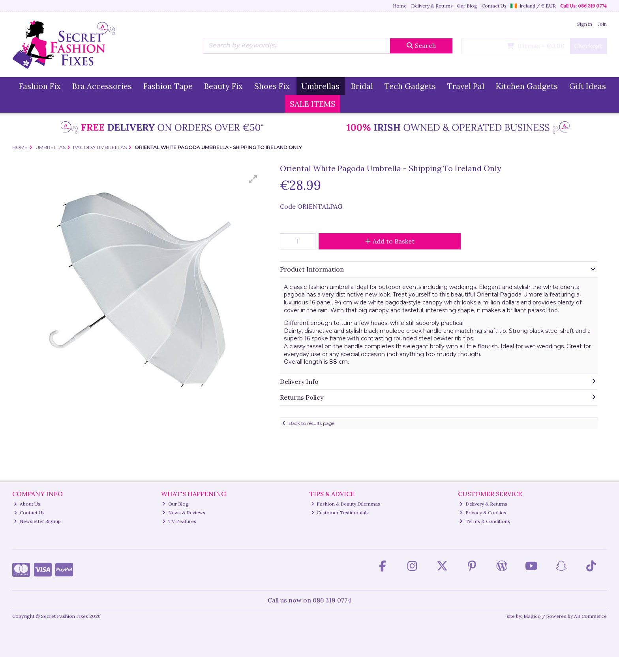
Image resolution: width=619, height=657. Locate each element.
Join (602, 24)
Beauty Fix (223, 86)
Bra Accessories (102, 86)
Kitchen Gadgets (527, 86)
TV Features (179, 521)
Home (400, 6)
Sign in (584, 24)
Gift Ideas (587, 86)
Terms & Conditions (485, 521)
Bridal (362, 86)
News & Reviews (183, 512)
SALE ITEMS (313, 104)
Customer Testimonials (340, 512)
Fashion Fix (40, 86)
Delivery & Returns (432, 6)
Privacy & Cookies (483, 512)
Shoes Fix (272, 86)
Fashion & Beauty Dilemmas (346, 504)
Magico (532, 616)
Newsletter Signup (37, 521)
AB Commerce (590, 616)
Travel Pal (465, 86)
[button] (253, 179)
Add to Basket (390, 241)
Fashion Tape (168, 86)
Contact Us (494, 6)
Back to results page (311, 423)
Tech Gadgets (410, 86)
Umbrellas (320, 86)
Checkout (588, 46)
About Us (27, 504)
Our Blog (467, 6)
